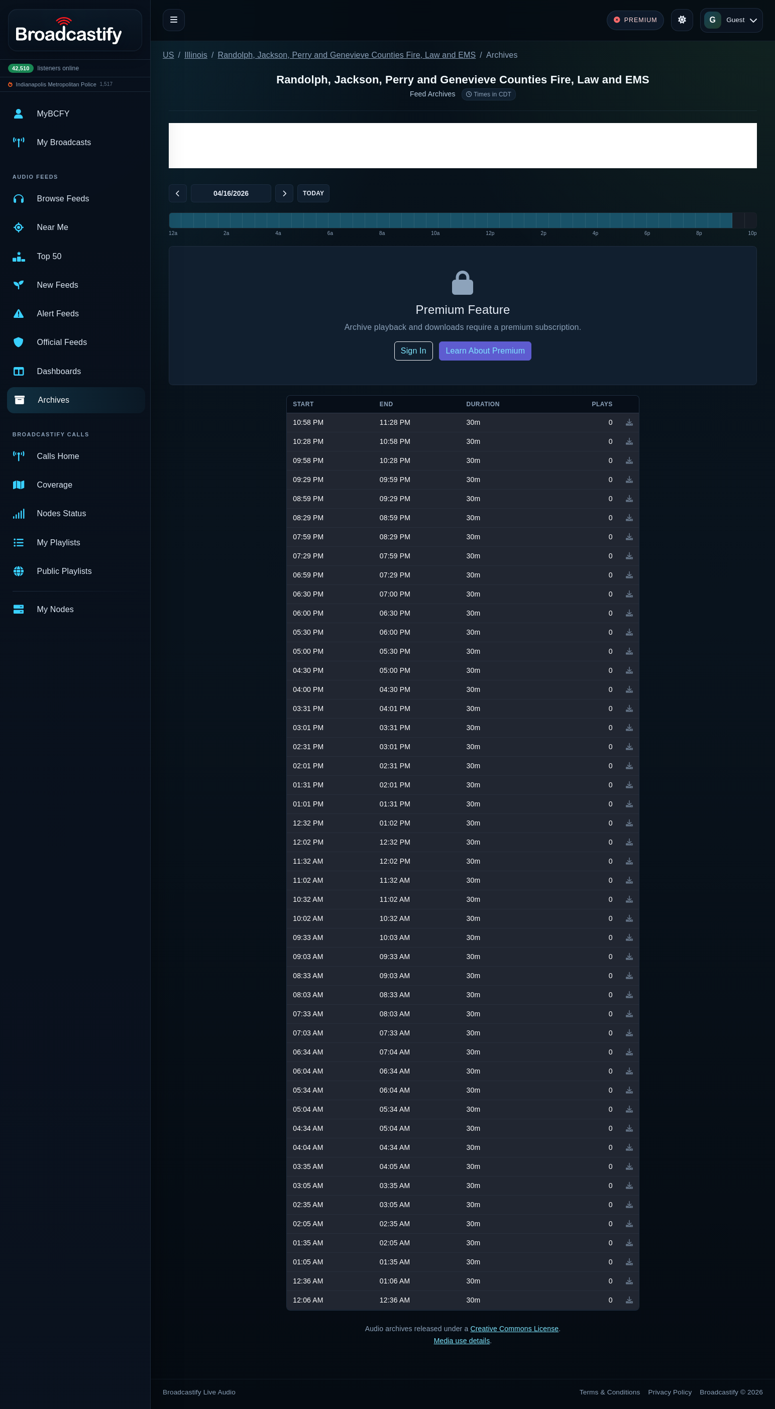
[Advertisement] (463, 145)
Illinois (195, 55)
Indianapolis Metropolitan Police (56, 84)
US (168, 55)
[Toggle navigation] (174, 20)
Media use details (462, 1341)
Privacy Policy (670, 1392)
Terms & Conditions (610, 1392)
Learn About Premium (485, 350)
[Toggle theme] (682, 20)
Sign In (413, 350)
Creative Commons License (514, 1329)
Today (313, 193)
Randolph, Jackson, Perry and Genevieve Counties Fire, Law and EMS (347, 55)
